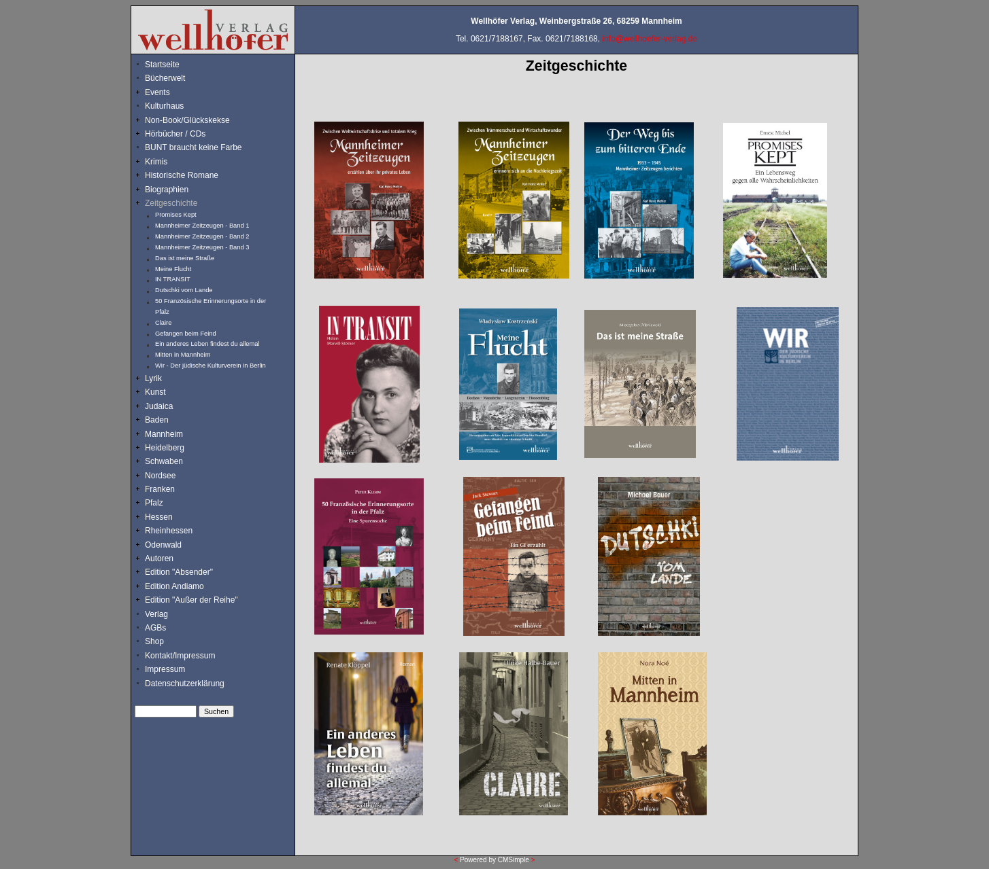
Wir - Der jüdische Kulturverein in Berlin (210, 365)
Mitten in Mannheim (182, 354)
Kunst (155, 392)
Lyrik (153, 378)
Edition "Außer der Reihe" (191, 600)
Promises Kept (176, 214)
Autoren (159, 558)
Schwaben (164, 461)
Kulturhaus (174, 106)
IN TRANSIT (172, 279)
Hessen (159, 517)
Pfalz (154, 503)
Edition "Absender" (179, 572)
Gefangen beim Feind (185, 333)
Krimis (156, 161)
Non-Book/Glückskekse (188, 120)
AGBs (155, 628)
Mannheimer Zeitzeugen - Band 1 (202, 225)
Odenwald (163, 545)
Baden (157, 420)
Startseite (162, 64)
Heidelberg (164, 448)
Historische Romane (181, 175)
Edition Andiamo (174, 586)
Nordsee (160, 475)
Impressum (165, 669)
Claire (163, 322)
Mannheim (164, 434)
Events (172, 92)
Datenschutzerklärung (184, 683)
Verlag (156, 614)
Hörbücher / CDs (175, 134)
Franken (160, 489)
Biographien (166, 189)
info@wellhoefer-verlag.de (649, 38)
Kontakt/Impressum (180, 655)
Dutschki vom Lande (184, 290)
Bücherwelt (165, 78)
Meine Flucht (173, 269)
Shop (154, 641)
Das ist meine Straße (184, 258)
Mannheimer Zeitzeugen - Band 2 (202, 236)
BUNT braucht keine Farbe (193, 147)
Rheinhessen (168, 530)
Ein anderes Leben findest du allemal (207, 343)
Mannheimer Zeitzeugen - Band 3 (202, 247)
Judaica (159, 406)
